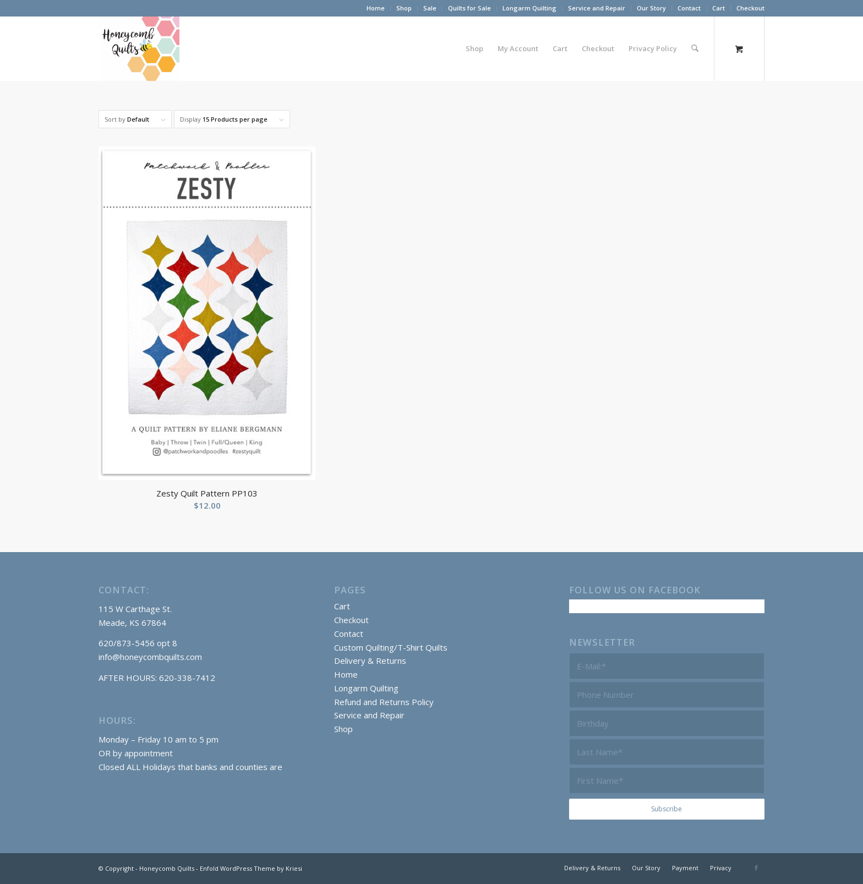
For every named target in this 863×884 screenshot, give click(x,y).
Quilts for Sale (469, 8)
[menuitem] (376, 8)
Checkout (750, 8)
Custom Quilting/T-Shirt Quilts (390, 647)
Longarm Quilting (529, 8)
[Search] (695, 48)
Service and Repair (596, 8)
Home (376, 8)
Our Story (651, 8)
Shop (404, 8)
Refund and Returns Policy (384, 701)
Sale (429, 8)
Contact (689, 8)
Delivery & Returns (370, 660)
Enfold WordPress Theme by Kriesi (251, 868)
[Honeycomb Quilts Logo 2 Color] (139, 48)
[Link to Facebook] (756, 867)
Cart (718, 8)
